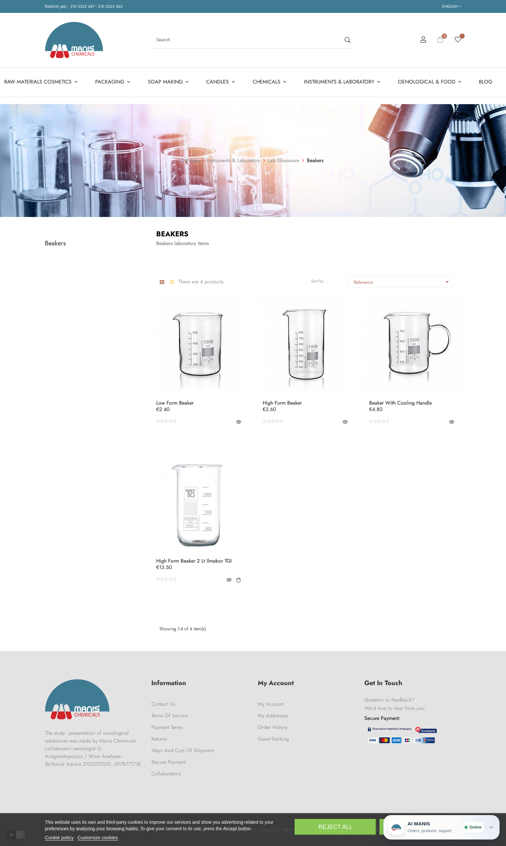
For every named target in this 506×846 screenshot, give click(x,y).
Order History (272, 727)
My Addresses (273, 715)
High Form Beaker (282, 403)
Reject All (336, 827)
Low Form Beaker (175, 403)
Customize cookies (97, 837)
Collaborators (166, 773)
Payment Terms (167, 727)
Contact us (163, 704)
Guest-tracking (273, 739)
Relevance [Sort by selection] (402, 282)
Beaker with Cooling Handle (400, 403)
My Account (271, 704)
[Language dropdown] (451, 6)
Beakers (55, 243)
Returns (159, 739)
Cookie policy (59, 837)
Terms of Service (169, 715)
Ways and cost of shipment (182, 750)
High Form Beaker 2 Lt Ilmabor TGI (194, 561)
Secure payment (168, 762)
